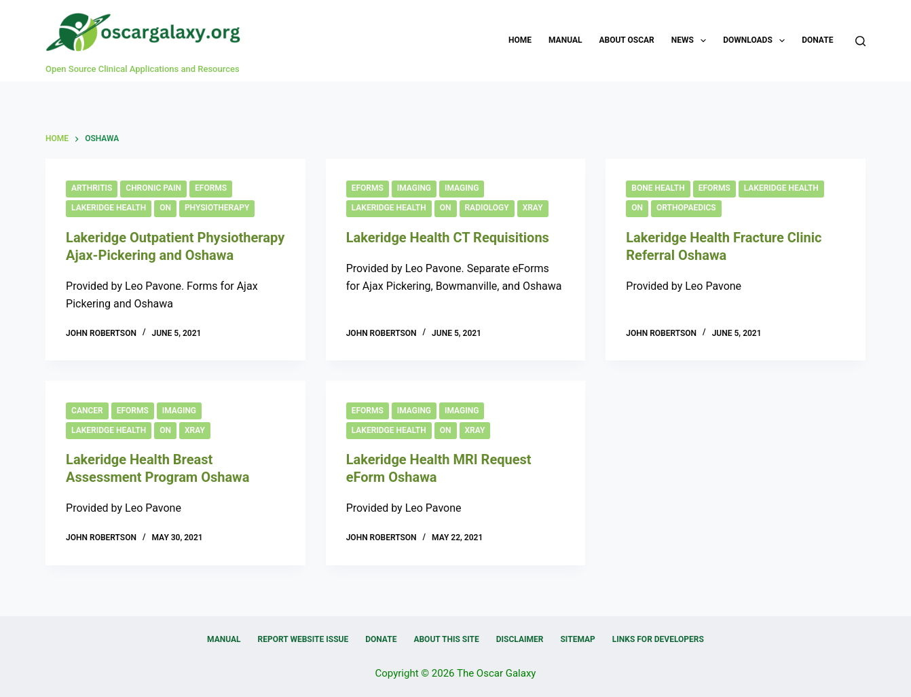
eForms (211, 188)
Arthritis (91, 188)
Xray (533, 207)
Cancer (87, 410)
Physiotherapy (217, 207)
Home (520, 40)
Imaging (414, 188)
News (691, 41)
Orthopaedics (686, 207)
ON (165, 207)
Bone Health (657, 188)
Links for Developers (658, 639)
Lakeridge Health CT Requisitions (447, 237)
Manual (565, 40)
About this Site (446, 639)
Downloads (756, 41)
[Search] (860, 41)
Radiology (487, 207)
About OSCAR (626, 40)
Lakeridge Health (108, 207)
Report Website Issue (303, 639)
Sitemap (577, 639)
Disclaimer (520, 639)
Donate (817, 40)
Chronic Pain (153, 188)
